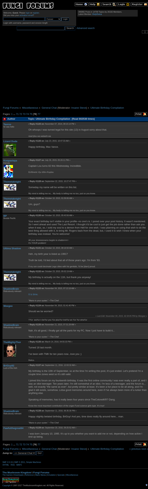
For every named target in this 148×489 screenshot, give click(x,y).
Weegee (8, 306)
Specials (61, 475)
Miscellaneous (72, 475)
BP (5, 215)
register (36, 13)
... (14, 114)
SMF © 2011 (19, 462)
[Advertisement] (35, 70)
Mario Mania (40, 475)
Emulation (51, 475)
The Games (7, 475)
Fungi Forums (41, 472)
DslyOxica (97, 14)
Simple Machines (33, 462)
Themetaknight (12, 181)
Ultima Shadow (12, 248)
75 (31, 114)
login (28, 13)
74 (27, 114)
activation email (26, 15)
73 (24, 114)
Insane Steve (78, 107)
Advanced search (86, 28)
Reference (29, 475)
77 (39, 114)
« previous (135, 448)
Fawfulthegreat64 (13, 428)
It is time (33, 294)
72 (20, 114)
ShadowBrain (11, 288)
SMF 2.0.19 (7, 462)
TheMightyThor (12, 342)
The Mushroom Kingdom (16, 472)
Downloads (18, 475)
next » (144, 448)
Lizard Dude (10, 141)
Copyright (6, 485)
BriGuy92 (8, 365)
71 (17, 114)
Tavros (7, 124)
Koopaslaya (10, 160)
